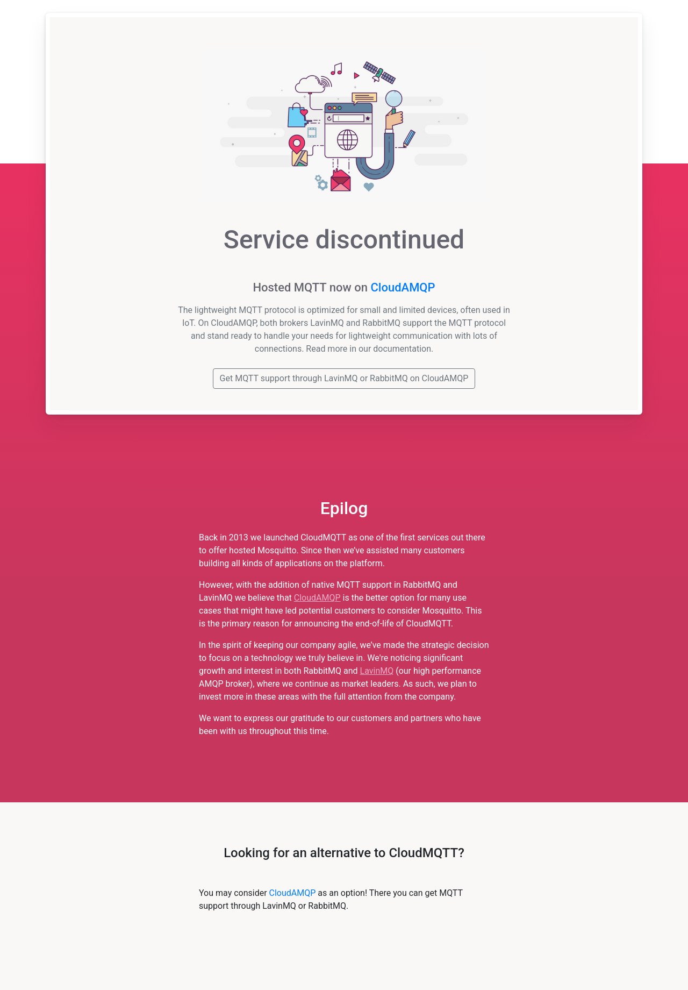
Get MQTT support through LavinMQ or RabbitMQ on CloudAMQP (344, 378)
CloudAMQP (402, 287)
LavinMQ (377, 671)
